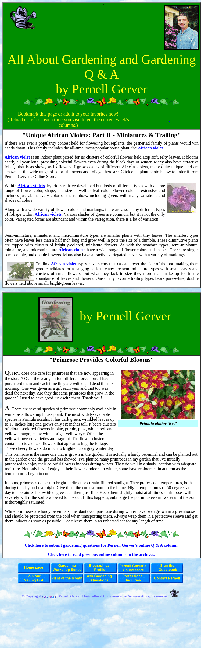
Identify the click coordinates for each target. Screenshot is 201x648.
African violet (17, 157)
